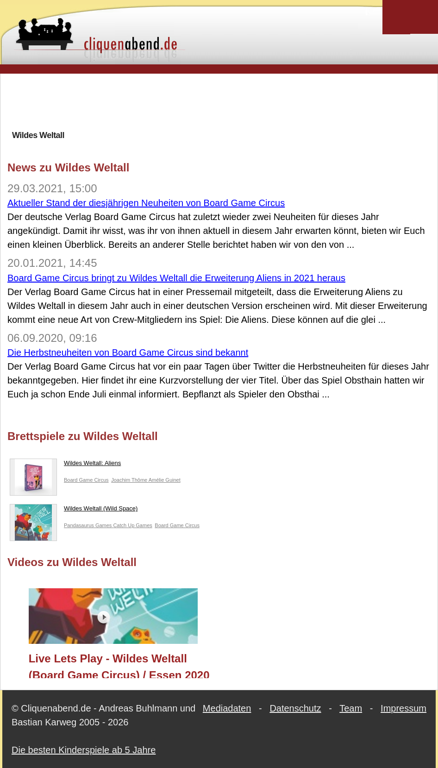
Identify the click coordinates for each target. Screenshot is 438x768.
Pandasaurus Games (88, 525)
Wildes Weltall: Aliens (65, 465)
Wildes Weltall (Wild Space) (74, 510)
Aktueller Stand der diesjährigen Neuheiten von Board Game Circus (146, 203)
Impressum (403, 708)
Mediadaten (227, 708)
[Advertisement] (219, 101)
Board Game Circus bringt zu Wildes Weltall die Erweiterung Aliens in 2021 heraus (176, 278)
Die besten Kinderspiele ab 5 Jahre (84, 750)
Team (350, 708)
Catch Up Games (132, 525)
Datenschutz (295, 708)
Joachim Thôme (130, 480)
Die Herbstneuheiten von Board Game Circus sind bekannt (127, 352)
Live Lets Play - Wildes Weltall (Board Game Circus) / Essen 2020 (119, 665)
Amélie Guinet (165, 480)
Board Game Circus (86, 480)
